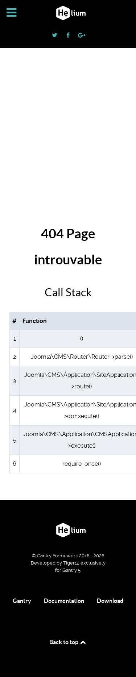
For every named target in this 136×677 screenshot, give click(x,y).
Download (110, 600)
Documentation (64, 600)
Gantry (22, 600)
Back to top (68, 642)
